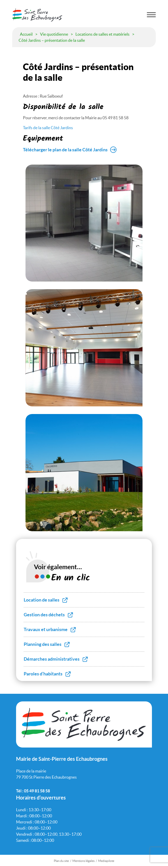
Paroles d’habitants (43, 673)
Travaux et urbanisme (46, 629)
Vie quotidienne (54, 34)
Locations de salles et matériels (102, 34)
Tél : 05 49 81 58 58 (33, 791)
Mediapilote (106, 860)
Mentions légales (83, 860)
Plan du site (61, 860)
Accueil (26, 34)
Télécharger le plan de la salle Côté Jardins (65, 149)
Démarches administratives (52, 659)
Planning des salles (42, 644)
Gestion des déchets (44, 614)
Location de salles (41, 600)
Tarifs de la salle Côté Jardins (48, 127)
